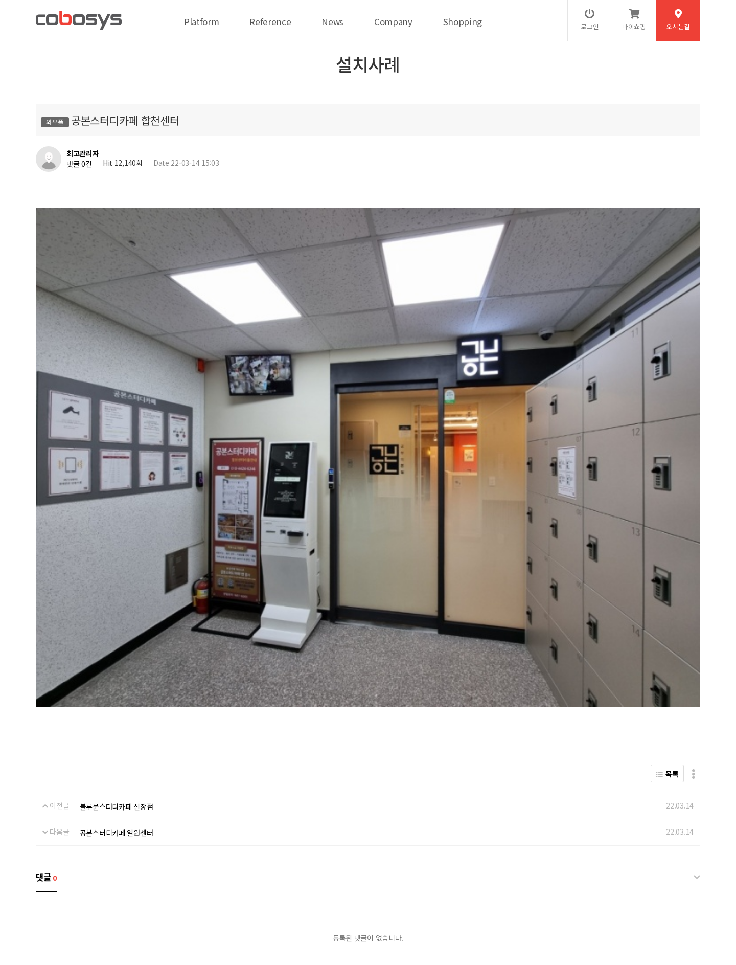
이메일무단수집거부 (217, 889)
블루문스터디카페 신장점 (116, 595)
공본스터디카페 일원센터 (116, 621)
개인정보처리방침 (98, 889)
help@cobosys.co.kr (211, 923)
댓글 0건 (79, 164)
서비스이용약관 (155, 889)
